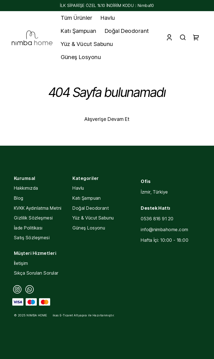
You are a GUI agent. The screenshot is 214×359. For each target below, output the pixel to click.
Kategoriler (85, 178)
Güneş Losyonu (88, 228)
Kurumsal (24, 178)
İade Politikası (28, 228)
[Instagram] (17, 289)
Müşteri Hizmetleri (35, 253)
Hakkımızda (26, 188)
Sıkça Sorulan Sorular (36, 273)
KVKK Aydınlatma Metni (37, 208)
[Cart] (196, 37)
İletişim (21, 263)
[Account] (169, 37)
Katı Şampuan (86, 198)
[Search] (182, 37)
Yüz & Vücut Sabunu (93, 218)
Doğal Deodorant (90, 208)
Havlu (78, 188)
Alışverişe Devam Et (107, 119)
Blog (18, 198)
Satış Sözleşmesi (32, 237)
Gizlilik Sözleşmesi (33, 218)
